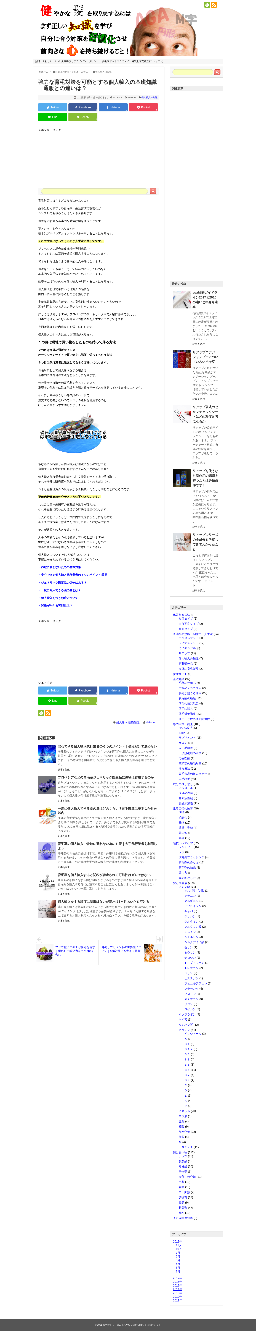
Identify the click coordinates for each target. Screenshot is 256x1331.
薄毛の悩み (186, 708)
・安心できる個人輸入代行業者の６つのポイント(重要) (73, 574)
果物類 (183, 1171)
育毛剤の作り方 (189, 862)
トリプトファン (194, 962)
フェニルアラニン (195, 983)
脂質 (181, 1136)
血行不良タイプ (189, 623)
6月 (178, 1256)
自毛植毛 (184, 778)
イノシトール (192, 1033)
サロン (183, 742)
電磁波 (183, 832)
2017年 (177, 1278)
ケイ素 (183, 1019)
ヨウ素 (183, 1116)
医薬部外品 (186, 663)
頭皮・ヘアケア (183, 843)
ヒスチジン (191, 978)
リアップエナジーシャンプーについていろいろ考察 (205, 357)
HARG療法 (186, 727)
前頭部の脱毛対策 (190, 763)
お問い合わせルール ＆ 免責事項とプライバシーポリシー (66, 61)
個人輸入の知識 (149, 97)
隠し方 (183, 872)
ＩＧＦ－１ (186, 1147)
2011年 (177, 1300)
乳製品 (183, 1161)
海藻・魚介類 (187, 1176)
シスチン (190, 931)
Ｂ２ (187, 1054)
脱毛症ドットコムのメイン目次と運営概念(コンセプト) (132, 61)
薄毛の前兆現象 (189, 703)
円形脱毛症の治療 (190, 753)
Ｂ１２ (188, 1049)
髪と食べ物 (180, 1152)
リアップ (184, 653)
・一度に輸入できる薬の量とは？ (59, 590)
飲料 (181, 1212)
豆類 (181, 1202)
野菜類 (183, 1207)
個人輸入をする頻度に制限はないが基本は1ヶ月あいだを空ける (103, 901)
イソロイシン (192, 906)
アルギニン (191, 900)
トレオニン (191, 968)
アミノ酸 (184, 886)
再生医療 (184, 758)
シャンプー (186, 846)
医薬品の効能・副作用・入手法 (193, 634)
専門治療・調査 (183, 724)
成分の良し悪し (183, 784)
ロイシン (190, 1009)
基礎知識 (178, 679)
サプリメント (187, 737)
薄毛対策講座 (187, 713)
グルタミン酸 (192, 926)
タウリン (190, 952)
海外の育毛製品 (189, 668)
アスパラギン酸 (194, 890)
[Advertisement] (98, 157)
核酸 (181, 1126)
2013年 (177, 1293)
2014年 (177, 1289)
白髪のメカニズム (190, 688)
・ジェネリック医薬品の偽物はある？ (62, 582)
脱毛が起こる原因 (190, 693)
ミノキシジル (187, 648)
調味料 (183, 1197)
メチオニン (191, 998)
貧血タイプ (186, 628)
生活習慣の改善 (183, 808)
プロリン (190, 993)
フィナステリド (189, 642)
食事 (181, 838)
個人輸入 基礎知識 (128, 722)
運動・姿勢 (186, 827)
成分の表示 (186, 793)
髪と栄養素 (180, 883)
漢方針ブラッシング (191, 857)
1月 (178, 1271)
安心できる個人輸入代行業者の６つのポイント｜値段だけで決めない (107, 746)
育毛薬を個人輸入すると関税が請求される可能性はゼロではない (104, 875)
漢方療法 (184, 768)
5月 (178, 1260)
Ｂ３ (187, 1059)
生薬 (181, 1181)
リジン (188, 1004)
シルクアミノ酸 (194, 942)
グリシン (190, 916)
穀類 (181, 1187)
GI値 (182, 812)
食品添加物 (186, 803)
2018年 (177, 1241)
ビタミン (184, 1029)
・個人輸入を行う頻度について (58, 597)
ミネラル (184, 1111)
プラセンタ (191, 988)
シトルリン (191, 937)
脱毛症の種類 (187, 698)
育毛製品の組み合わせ (193, 773)
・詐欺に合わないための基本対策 (59, 567)
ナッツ (183, 1156)
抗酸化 (183, 817)
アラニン (190, 895)
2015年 (177, 1285)
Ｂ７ (187, 1074)
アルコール (186, 787)
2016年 (177, 1281)
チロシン (190, 957)
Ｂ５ (187, 1064)
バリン (188, 973)
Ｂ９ (187, 1080)
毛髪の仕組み (187, 682)
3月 (178, 1267)
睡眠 (181, 822)
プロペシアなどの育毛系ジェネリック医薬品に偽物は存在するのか (106, 777)
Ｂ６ (187, 1069)
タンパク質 (186, 1024)
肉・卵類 (184, 1192)
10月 (179, 1249)
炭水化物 (184, 1131)
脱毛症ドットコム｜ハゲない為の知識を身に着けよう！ (132, 1325)
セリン (188, 947)
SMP (182, 732)
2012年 (177, 1296)
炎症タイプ (186, 618)
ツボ (181, 852)
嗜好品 (183, 1166)
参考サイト (180, 673)
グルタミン (191, 921)
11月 (179, 1245)
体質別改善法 (181, 614)
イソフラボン (187, 1014)
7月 (178, 1252)
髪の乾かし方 (187, 877)
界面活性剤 (186, 798)
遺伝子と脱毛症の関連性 (194, 718)
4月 (178, 1264)
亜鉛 (181, 1121)
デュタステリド (189, 637)
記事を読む (64, 769)
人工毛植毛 (186, 748)
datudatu (151, 722)
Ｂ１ (187, 1044)
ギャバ (188, 911)
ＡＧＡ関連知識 (183, 1218)
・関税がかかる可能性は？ (55, 605)
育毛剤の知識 (187, 867)
